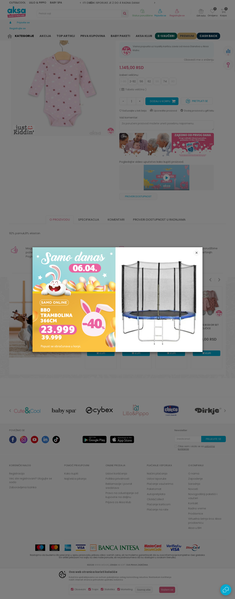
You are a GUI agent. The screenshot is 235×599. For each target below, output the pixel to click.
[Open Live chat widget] (225, 589)
